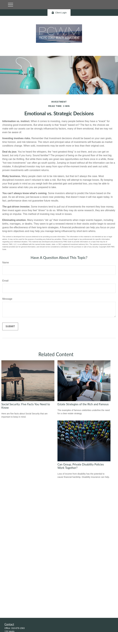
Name (5, 262)
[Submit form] (10, 326)
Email (5, 280)
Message (7, 299)
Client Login (59, 12)
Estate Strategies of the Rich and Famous (83, 404)
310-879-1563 (18, 628)
